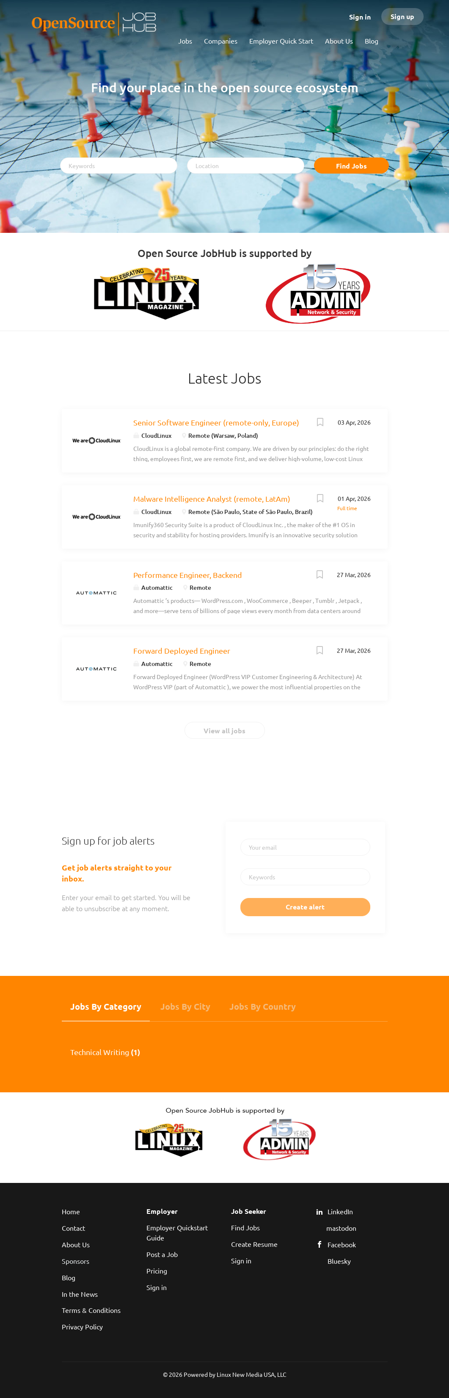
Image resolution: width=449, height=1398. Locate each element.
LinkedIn (340, 1211)
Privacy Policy (82, 1326)
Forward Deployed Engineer (181, 650)
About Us (76, 1244)
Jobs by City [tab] (185, 1006)
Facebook (342, 1244)
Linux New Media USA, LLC (251, 1374)
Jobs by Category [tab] (105, 1006)
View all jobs (224, 730)
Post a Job (162, 1254)
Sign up (402, 16)
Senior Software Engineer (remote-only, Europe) (216, 422)
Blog (68, 1277)
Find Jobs (351, 165)
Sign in (360, 16)
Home (71, 1211)
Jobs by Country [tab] (262, 1006)
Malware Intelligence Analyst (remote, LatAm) (211, 498)
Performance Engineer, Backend (187, 574)
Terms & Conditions (91, 1310)
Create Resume (254, 1244)
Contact (73, 1228)
